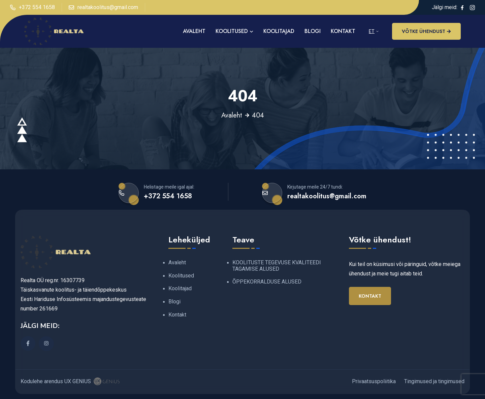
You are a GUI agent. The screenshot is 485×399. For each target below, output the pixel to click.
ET (372, 31)
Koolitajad (278, 31)
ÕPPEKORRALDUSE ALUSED (266, 281)
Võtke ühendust (426, 31)
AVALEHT (194, 31)
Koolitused (232, 31)
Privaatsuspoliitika (374, 381)
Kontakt (343, 31)
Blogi (312, 31)
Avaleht (231, 115)
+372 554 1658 (32, 7)
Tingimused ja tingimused (434, 381)
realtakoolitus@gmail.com (103, 7)
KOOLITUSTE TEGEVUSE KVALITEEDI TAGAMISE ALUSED (276, 265)
